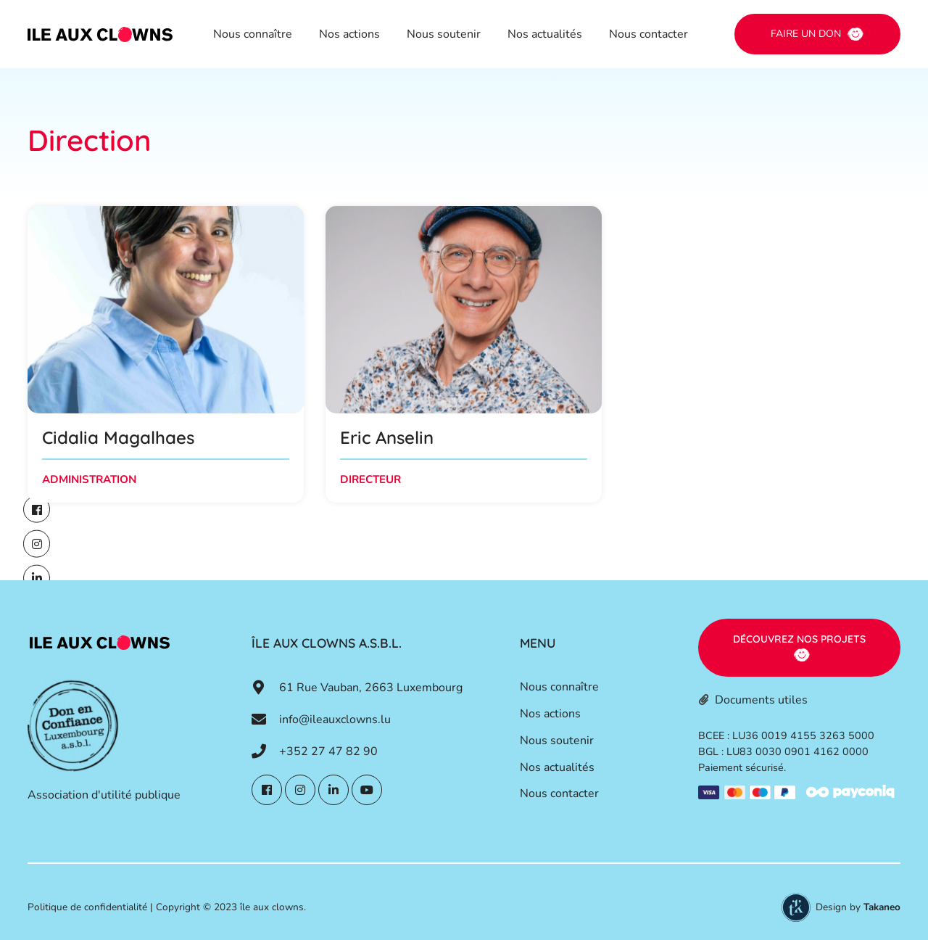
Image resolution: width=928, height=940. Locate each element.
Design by (858, 907)
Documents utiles (761, 700)
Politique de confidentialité (87, 907)
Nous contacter (648, 34)
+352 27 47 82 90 (328, 751)
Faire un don (806, 34)
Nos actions (349, 34)
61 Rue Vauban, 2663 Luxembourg (371, 688)
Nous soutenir (444, 34)
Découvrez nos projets (799, 639)
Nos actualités (545, 34)
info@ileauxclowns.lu (335, 719)
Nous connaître (252, 34)
